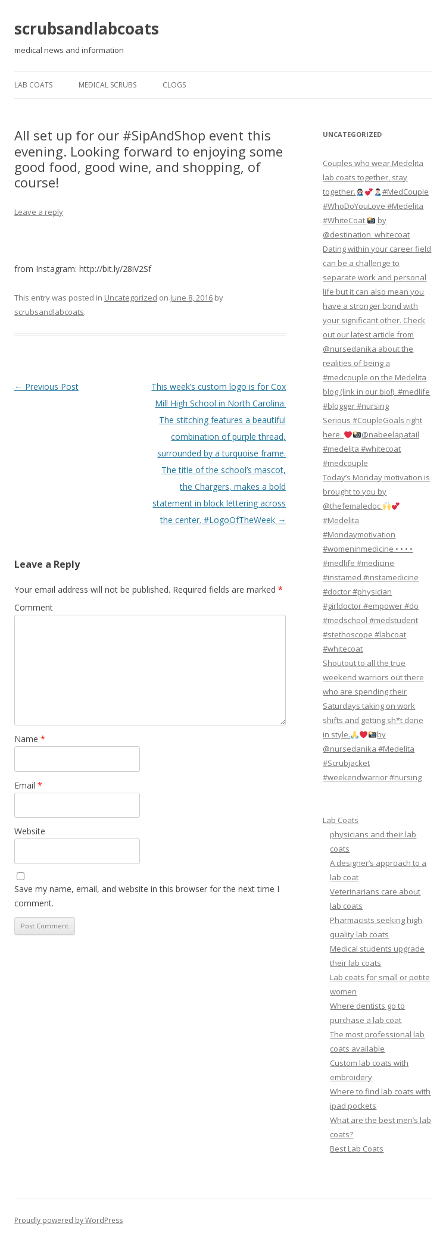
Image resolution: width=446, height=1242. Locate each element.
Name (29, 738)
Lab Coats (33, 85)
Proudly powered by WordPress (68, 1220)
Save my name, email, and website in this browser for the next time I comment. (146, 896)
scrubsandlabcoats (86, 28)
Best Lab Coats (356, 1148)
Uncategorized (130, 297)
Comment (33, 607)
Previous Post (46, 386)
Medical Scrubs (107, 85)
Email (28, 785)
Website (29, 831)
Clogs (174, 85)
